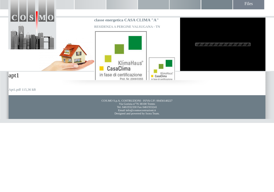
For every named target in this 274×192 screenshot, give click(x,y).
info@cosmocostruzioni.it (141, 110)
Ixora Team (152, 113)
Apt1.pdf (15, 89)
